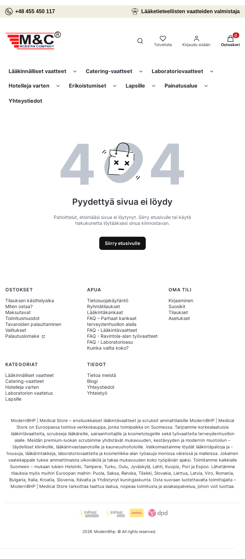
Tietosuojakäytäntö (107, 300)
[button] (230, 41)
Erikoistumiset (87, 85)
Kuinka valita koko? (108, 348)
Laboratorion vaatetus (29, 393)
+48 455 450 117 (30, 11)
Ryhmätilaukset (103, 306)
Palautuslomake (23, 336)
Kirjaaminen (180, 300)
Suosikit (176, 306)
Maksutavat (18, 312)
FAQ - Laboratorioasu (110, 342)
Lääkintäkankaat (105, 312)
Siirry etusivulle (122, 243)
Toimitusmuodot (22, 318)
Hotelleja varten (29, 85)
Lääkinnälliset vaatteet (37, 71)
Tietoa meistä (101, 375)
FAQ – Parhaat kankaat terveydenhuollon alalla (112, 321)
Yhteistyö (97, 393)
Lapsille (135, 85)
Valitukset (15, 330)
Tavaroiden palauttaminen (33, 324)
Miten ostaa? (19, 306)
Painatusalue (181, 85)
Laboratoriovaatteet (177, 71)
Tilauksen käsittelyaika (29, 300)
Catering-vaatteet (109, 71)
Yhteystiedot (25, 100)
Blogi (92, 381)
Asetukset (179, 318)
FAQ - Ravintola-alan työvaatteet (122, 336)
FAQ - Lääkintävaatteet (112, 330)
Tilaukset (178, 312)
